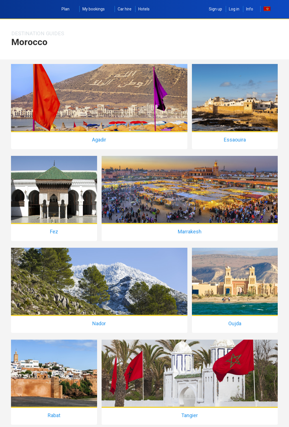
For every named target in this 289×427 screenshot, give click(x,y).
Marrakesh (190, 231)
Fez (54, 231)
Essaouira (235, 140)
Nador (99, 323)
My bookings (96, 9)
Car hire (125, 9)
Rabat (54, 415)
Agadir (99, 140)
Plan (69, 9)
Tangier (189, 415)
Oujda (234, 323)
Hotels (144, 9)
